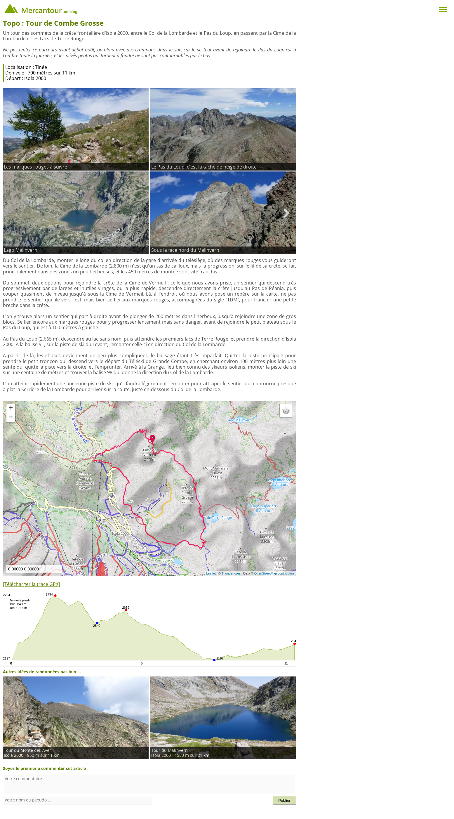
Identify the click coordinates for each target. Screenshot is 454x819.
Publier (284, 800)
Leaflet (211, 573)
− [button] (11, 417)
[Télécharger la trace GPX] (31, 584)
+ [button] (11, 408)
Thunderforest (231, 573)
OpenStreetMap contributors (274, 573)
